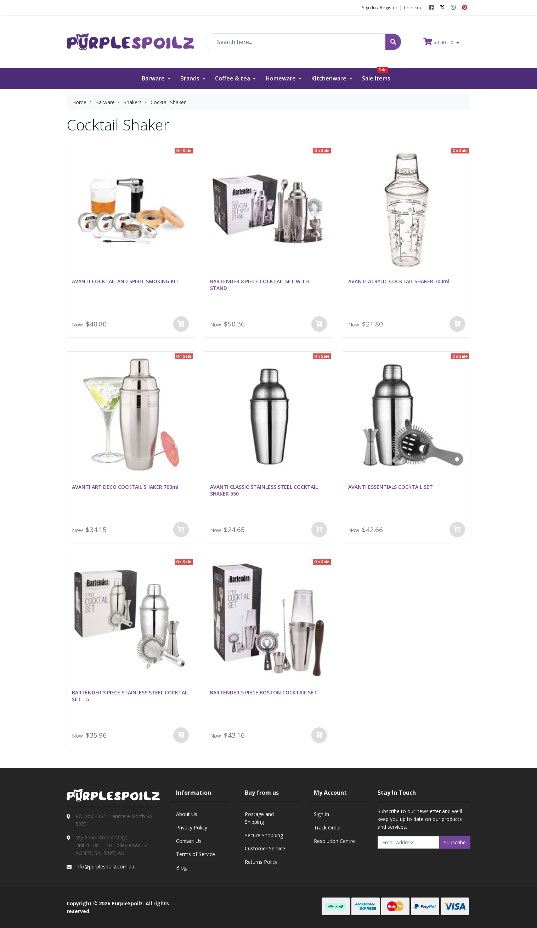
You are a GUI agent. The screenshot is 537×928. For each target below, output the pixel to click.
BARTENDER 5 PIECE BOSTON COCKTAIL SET (263, 692)
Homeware (281, 78)
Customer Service (265, 848)
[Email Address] (409, 842)
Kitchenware (329, 78)
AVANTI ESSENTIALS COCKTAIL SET (390, 486)
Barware (154, 78)
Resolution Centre (334, 841)
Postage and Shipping (259, 818)
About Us (186, 814)
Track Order (327, 827)
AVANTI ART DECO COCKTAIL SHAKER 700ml (125, 486)
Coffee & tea (233, 78)
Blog (181, 867)
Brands (190, 78)
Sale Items (376, 75)
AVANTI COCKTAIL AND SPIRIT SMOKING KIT (125, 281)
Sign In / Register (379, 7)
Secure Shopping (264, 835)
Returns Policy (261, 862)
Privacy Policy (191, 827)
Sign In (321, 814)
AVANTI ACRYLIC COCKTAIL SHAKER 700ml (399, 281)
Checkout (414, 7)
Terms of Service (195, 854)
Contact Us (189, 841)
